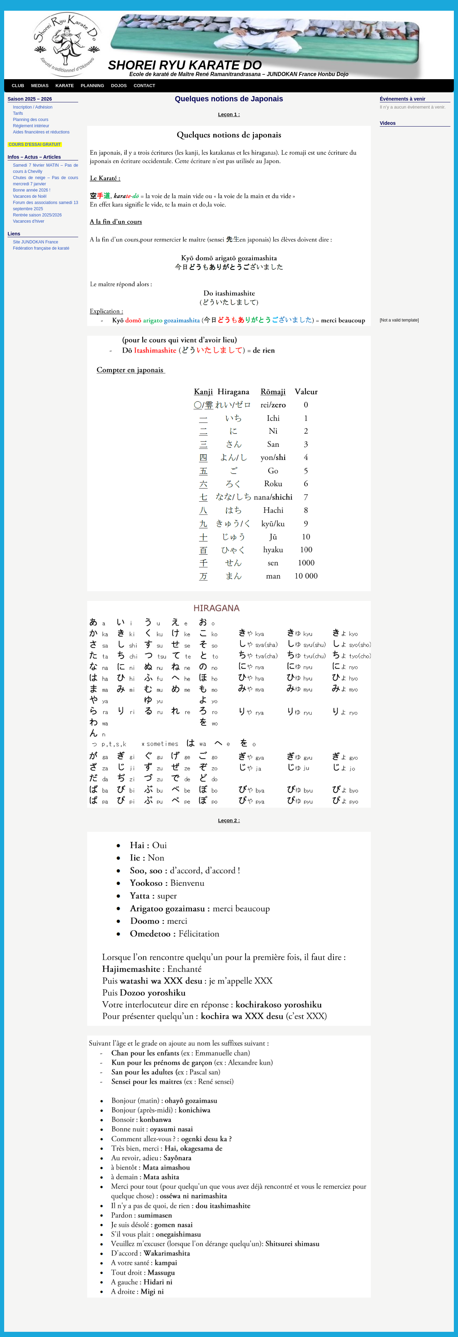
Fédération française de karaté (41, 248)
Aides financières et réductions (41, 132)
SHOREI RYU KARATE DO (185, 65)
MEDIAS (39, 85)
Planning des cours (30, 119)
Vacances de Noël (30, 196)
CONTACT (144, 85)
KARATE (64, 85)
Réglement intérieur (31, 125)
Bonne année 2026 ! (32, 190)
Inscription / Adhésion (33, 107)
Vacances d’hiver (29, 221)
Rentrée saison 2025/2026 (37, 215)
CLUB (18, 85)
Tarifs (18, 113)
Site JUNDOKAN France (35, 242)
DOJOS (119, 85)
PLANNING (92, 85)
